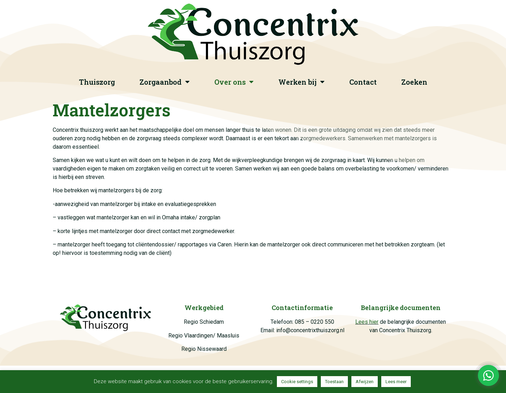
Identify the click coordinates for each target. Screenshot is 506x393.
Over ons (234, 82)
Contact (363, 81)
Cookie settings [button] (297, 381)
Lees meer (396, 381)
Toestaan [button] (334, 381)
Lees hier (366, 321)
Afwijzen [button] (365, 381)
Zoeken (414, 81)
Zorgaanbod (165, 82)
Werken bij (301, 82)
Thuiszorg (97, 81)
